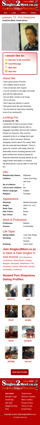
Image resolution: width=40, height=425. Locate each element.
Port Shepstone (25, 257)
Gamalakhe (7, 270)
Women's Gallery (28, 397)
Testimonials (26, 394)
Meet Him (12, 68)
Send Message (14, 64)
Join (5, 13)
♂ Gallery (32, 13)
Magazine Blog (11, 406)
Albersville (23, 266)
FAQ (7, 409)
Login (14, 13)
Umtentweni (8, 260)
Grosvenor (17, 270)
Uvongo (28, 260)
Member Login (11, 397)
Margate (6, 263)
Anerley (31, 266)
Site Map (8, 403)
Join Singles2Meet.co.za (19, 249)
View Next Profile (19, 372)
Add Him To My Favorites (19, 60)
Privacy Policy (27, 403)
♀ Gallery (23, 13)
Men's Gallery (27, 400)
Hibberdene (24, 263)
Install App (9, 400)
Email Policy (26, 409)
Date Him (12, 72)
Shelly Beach (19, 260)
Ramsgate (15, 263)
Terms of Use (26, 406)
